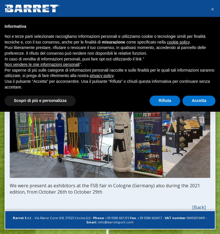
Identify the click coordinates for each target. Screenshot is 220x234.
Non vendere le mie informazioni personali (42, 64)
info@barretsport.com (115, 222)
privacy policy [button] (101, 75)
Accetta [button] (199, 100)
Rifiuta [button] (165, 100)
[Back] (199, 207)
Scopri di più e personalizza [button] (40, 100)
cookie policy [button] (178, 42)
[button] (212, 9)
